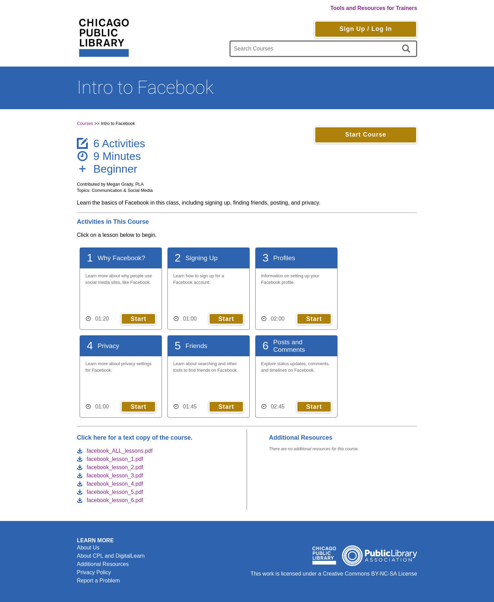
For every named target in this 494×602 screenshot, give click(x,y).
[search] (407, 48)
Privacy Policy (94, 572)
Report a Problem (98, 580)
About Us (88, 548)
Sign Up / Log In (365, 28)
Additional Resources (103, 564)
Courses (85, 123)
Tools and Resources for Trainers (373, 8)
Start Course (365, 134)
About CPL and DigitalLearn (111, 556)
